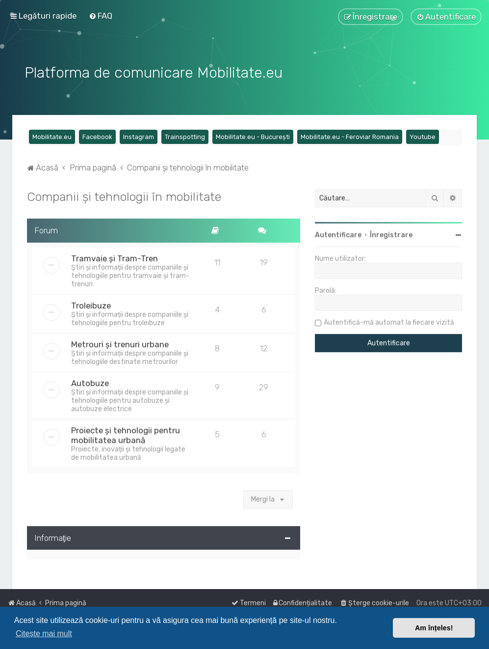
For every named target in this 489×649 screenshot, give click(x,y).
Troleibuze (91, 304)
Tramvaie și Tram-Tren (114, 257)
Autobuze (90, 382)
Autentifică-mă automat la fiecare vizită (389, 321)
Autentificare (338, 234)
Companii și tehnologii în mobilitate (124, 195)
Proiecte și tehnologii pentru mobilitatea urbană (125, 434)
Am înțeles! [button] (434, 628)
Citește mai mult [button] (44, 633)
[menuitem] (100, 15)
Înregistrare (391, 234)
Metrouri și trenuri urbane (120, 343)
